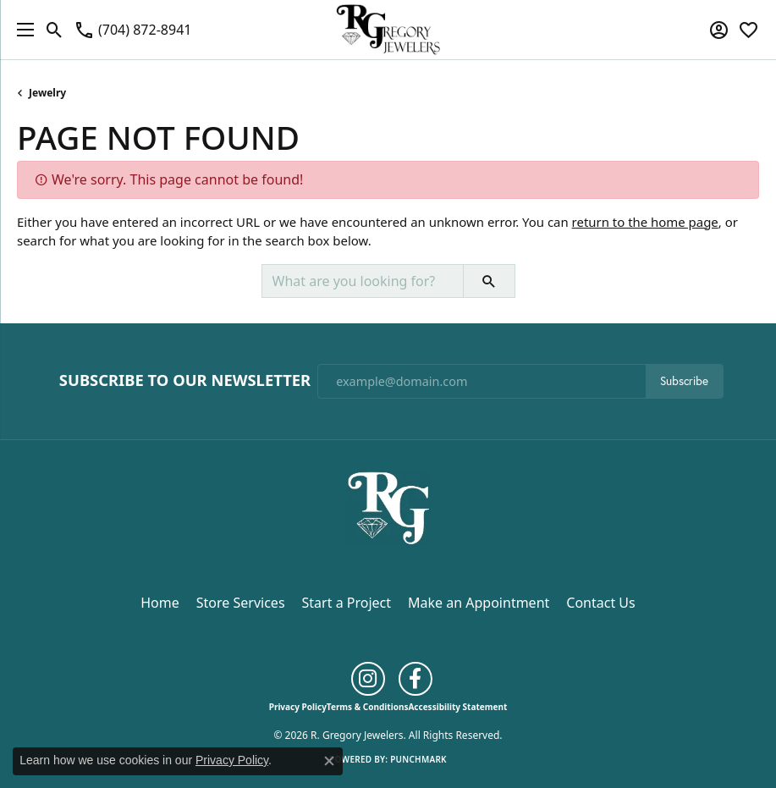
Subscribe (684, 380)
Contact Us (600, 602)
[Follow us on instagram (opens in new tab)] (368, 679)
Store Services (240, 602)
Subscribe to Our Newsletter (185, 380)
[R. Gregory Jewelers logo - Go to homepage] (388, 29)
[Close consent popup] (329, 761)
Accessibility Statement (457, 707)
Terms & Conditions (368, 707)
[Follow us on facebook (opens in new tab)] (415, 679)
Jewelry (47, 92)
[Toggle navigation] (21, 29)
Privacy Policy (298, 707)
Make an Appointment (478, 602)
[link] (132, 30)
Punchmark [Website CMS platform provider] (418, 759)
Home (159, 602)
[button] (54, 30)
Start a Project (346, 602)
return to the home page (645, 221)
